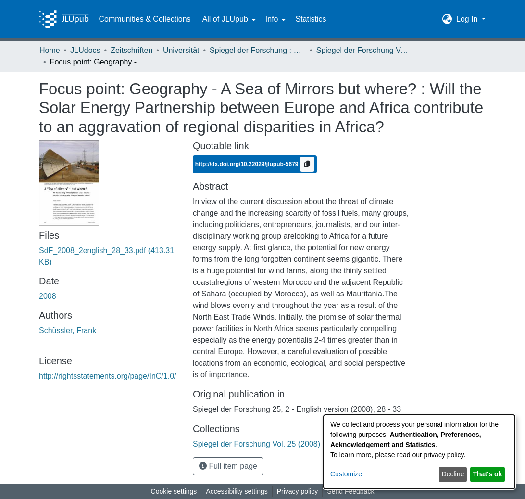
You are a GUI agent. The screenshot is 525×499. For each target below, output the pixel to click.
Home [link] (49, 50)
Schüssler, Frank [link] (67, 330)
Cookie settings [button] (174, 491)
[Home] (64, 19)
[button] (447, 19)
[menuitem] (228, 19)
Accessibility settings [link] (236, 491)
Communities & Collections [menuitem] (144, 19)
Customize (346, 474)
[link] (298, 444)
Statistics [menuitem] (310, 19)
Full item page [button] (228, 466)
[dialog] (419, 451)
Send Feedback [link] (350, 491)
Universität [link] (181, 50)
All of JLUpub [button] (225, 19)
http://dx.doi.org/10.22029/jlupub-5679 (247, 164)
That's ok (487, 474)
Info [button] (271, 19)
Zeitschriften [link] (131, 50)
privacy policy (444, 455)
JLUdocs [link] (85, 50)
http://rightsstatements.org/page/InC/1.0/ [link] (107, 376)
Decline (453, 474)
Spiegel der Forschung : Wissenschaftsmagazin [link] (258, 50)
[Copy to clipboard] (307, 164)
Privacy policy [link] (297, 491)
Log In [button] (468, 19)
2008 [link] (47, 296)
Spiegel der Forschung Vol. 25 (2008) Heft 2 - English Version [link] (364, 50)
